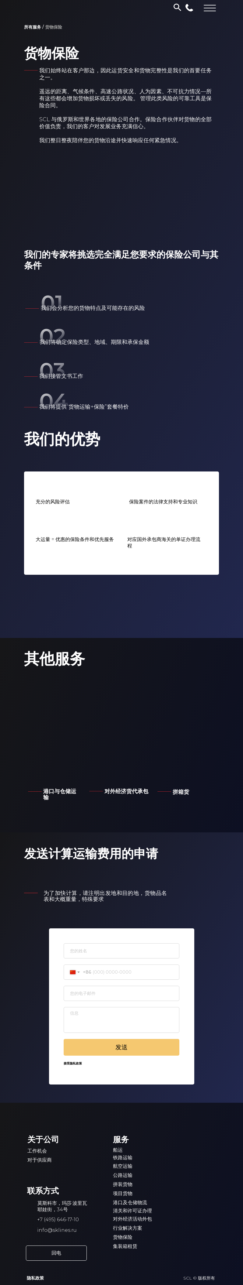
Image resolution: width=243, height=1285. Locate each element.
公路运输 (122, 1175)
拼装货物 (122, 1184)
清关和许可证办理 (132, 1211)
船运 (118, 1150)
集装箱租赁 (125, 1246)
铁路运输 (122, 1157)
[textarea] (121, 1020)
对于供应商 (39, 1160)
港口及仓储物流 (130, 1202)
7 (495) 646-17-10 (59, 1219)
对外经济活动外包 (132, 1219)
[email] (121, 993)
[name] (121, 950)
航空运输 (122, 1166)
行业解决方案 (127, 1228)
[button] (56, 1253)
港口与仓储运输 (59, 794)
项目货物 (122, 1193)
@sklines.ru (62, 1230)
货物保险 (122, 1237)
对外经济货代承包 (126, 791)
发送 (121, 1047)
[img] (186, 756)
